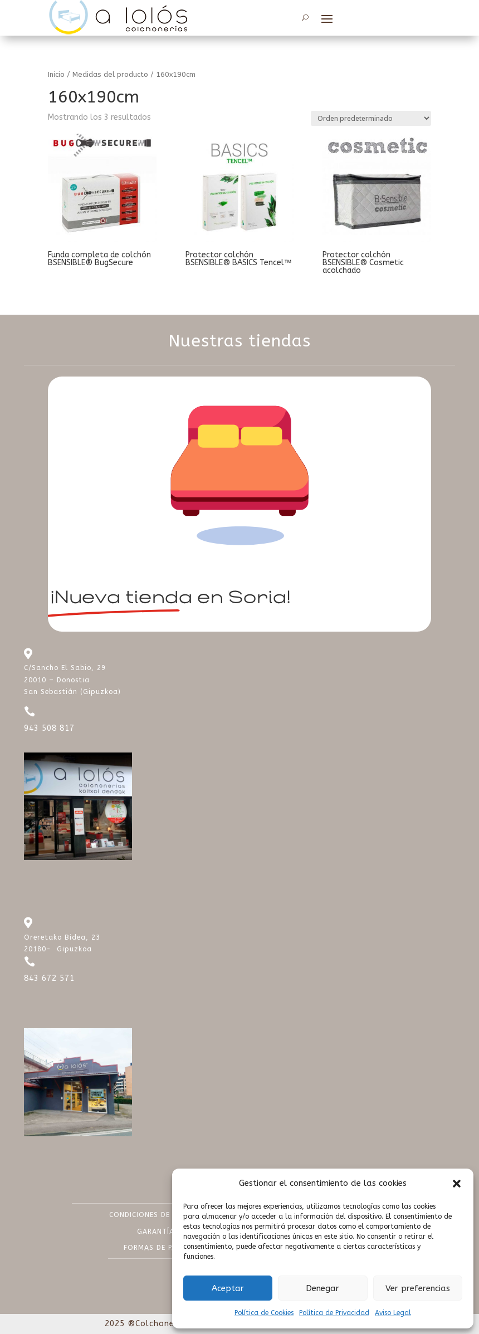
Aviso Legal (393, 1313)
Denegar (322, 1288)
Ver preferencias (417, 1288)
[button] (456, 1183)
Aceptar (228, 1288)
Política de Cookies (264, 1313)
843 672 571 (49, 978)
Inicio (56, 74)
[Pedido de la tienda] (371, 118)
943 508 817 (49, 728)
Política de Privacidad (334, 1313)
